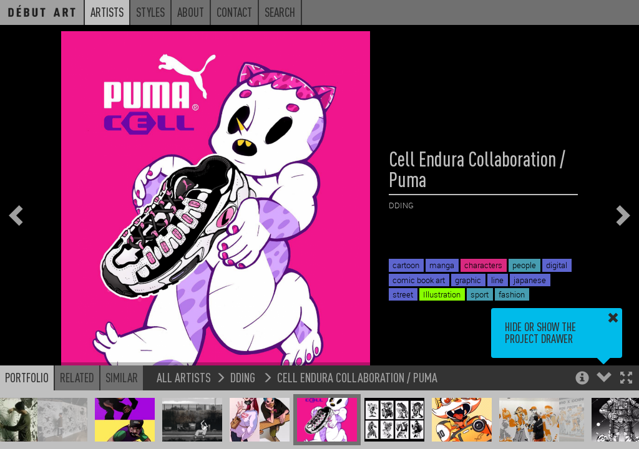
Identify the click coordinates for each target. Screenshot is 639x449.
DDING (244, 377)
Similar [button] (121, 377)
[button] (626, 379)
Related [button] (77, 377)
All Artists (184, 377)
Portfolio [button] (27, 377)
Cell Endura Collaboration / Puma (357, 377)
